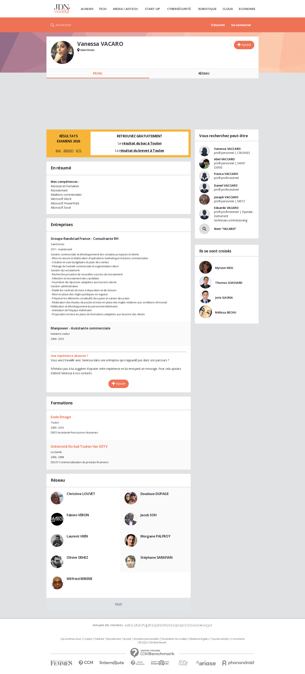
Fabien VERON (78, 515)
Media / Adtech (125, 9)
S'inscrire (218, 25)
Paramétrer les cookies (174, 638)
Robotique (207, 9)
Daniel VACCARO (225, 185)
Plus (118, 604)
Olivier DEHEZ (77, 557)
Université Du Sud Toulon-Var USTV (79, 446)
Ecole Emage (61, 417)
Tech (102, 9)
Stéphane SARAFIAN (156, 557)
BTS (78, 151)
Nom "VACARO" (225, 229)
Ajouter (246, 45)
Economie (247, 9)
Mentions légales (199, 638)
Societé (127, 638)
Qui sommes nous (70, 638)
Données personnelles (146, 638)
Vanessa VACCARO (227, 149)
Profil (97, 73)
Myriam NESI (224, 268)
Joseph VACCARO (226, 197)
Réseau (204, 73)
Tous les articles (220, 638)
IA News (87, 9)
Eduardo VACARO (226, 208)
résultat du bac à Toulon (141, 143)
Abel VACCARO (224, 159)
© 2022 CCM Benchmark (152, 642)
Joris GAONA (224, 297)
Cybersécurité (179, 9)
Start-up (152, 9)
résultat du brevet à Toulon (141, 150)
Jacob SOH (148, 515)
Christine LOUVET (81, 493)
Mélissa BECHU (225, 312)
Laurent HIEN (77, 536)
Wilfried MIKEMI (79, 578)
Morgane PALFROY (155, 536)
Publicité (99, 638)
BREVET (68, 151)
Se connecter (241, 25)
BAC (58, 151)
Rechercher (63, 25)
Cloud (227, 9)
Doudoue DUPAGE (154, 493)
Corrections (237, 638)
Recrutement (113, 638)
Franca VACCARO (226, 174)
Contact (87, 638)
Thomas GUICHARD (228, 283)
